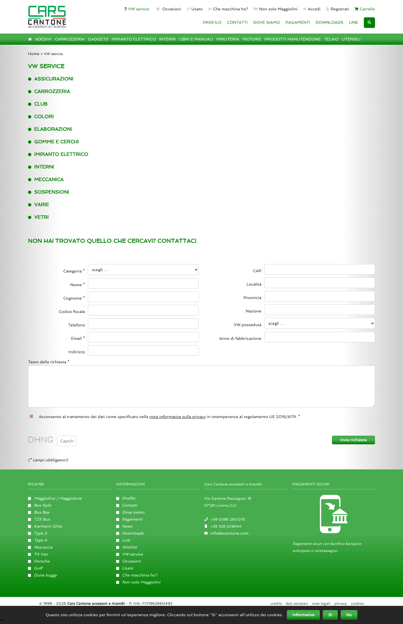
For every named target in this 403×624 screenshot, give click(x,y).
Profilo (125, 498)
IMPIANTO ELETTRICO (134, 39)
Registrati (337, 9)
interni (41, 167)
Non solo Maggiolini (275, 9)
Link (123, 540)
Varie (38, 204)
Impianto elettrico (58, 154)
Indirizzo (77, 352)
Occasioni (168, 9)
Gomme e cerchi (53, 141)
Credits (276, 604)
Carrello (365, 9)
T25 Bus (39, 519)
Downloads (130, 533)
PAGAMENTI (297, 22)
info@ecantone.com (229, 533)
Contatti (126, 505)
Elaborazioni (50, 129)
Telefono (76, 325)
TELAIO (331, 39)
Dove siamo (130, 512)
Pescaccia (40, 547)
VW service (136, 9)
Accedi (311, 9)
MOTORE (252, 39)
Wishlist (126, 547)
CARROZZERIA (70, 39)
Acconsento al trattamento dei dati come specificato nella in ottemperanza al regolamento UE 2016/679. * (169, 416)
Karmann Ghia (45, 526)
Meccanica (46, 179)
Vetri (38, 217)
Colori (41, 116)
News (124, 526)
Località (254, 284)
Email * (78, 338)
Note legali (321, 604)
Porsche (39, 561)
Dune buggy (42, 575)
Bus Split (39, 505)
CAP (257, 271)
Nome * (77, 285)
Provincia (252, 297)
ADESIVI (43, 39)
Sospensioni (48, 192)
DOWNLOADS (329, 22)
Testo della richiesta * (49, 362)
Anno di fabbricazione (240, 338)
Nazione (253, 311)
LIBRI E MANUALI (196, 39)
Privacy (340, 604)
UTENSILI (351, 39)
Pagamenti (129, 519)
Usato (195, 9)
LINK (353, 22)
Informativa (303, 615)
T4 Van (38, 554)
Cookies (357, 604)
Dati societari (297, 604)
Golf (35, 568)
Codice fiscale (72, 311)
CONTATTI (237, 22)
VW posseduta (247, 324)
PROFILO (212, 22)
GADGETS (98, 39)
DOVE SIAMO (266, 22)
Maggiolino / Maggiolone (55, 498)
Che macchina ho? (228, 9)
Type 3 (37, 533)
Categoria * (74, 271)
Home (33, 53)
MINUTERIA (227, 39)
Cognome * (74, 298)
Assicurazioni (50, 79)
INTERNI (167, 39)
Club (38, 104)
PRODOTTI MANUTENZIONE (292, 39)
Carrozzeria (49, 91)
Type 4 (37, 540)
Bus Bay (38, 512)
